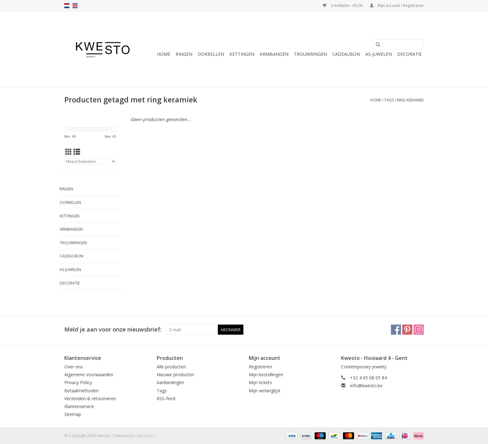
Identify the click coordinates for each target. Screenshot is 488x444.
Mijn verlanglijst (265, 391)
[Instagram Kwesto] (419, 330)
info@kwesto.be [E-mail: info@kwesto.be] (366, 386)
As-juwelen (378, 54)
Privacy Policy (78, 382)
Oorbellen (211, 54)
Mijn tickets (260, 382)
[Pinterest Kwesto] (407, 330)
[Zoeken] (398, 44)
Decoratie (409, 54)
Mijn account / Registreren (397, 5)
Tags (389, 100)
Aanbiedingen (170, 382)
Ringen (184, 54)
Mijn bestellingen (266, 375)
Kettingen (241, 54)
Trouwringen (310, 54)
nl (66, 5)
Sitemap (72, 414)
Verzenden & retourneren (90, 398)
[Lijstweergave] (76, 151)
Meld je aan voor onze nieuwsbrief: (112, 329)
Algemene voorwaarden (88, 375)
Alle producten (171, 367)
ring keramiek (410, 100)
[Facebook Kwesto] (396, 330)
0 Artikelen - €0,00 (343, 5)
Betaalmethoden (81, 391)
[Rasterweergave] (68, 151)
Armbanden (274, 54)
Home (163, 54)
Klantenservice (79, 406)
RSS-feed (166, 398)
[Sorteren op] (90, 161)
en (75, 5)
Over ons (73, 367)
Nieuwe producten (175, 375)
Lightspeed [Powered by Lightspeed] (145, 435)
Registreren (260, 367)
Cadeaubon (346, 54)
